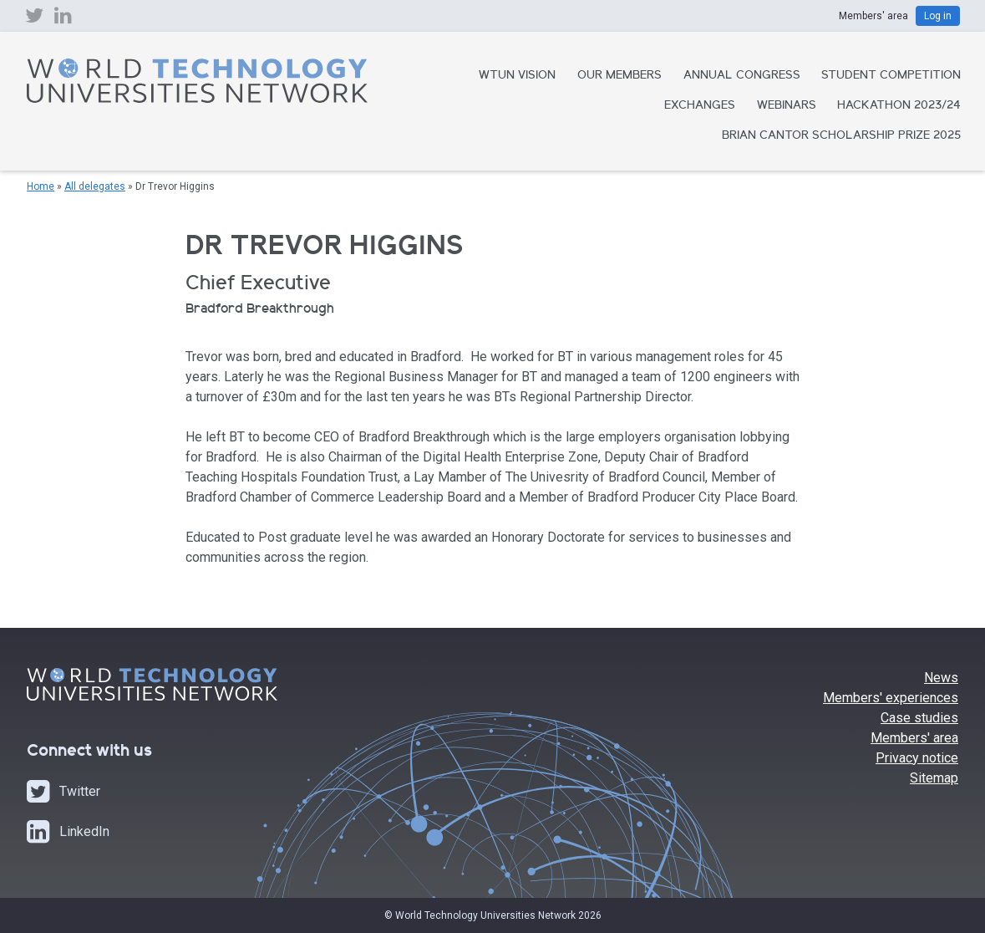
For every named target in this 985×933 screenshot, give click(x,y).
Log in (938, 16)
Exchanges (699, 106)
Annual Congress (741, 76)
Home (40, 186)
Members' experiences (890, 698)
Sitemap (934, 778)
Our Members (619, 76)
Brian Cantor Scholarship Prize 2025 (841, 136)
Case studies (919, 718)
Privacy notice (917, 758)
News (941, 678)
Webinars (786, 106)
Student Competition (891, 76)
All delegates (94, 186)
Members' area (914, 738)
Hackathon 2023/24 (899, 106)
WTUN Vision (517, 76)
